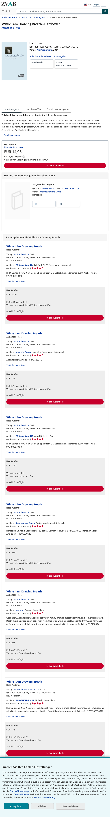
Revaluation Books (25, 523)
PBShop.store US (24, 436)
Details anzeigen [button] (12, 135)
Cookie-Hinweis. (22, 794)
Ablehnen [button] (42, 806)
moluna (20, 610)
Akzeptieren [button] (16, 806)
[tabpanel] (54, 125)
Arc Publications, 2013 (50, 191)
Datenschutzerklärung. (45, 797)
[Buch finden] (105, 11)
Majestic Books (23, 352)
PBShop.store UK (24, 265)
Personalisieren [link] (71, 806)
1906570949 (48, 188)
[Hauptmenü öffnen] (7, 11)
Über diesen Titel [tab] (33, 109)
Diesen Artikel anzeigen (13, 147)
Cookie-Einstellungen (20, 791)
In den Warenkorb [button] (55, 165)
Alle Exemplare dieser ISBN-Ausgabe (47, 56)
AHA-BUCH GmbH (25, 700)
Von (66, 64)
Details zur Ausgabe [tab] (58, 109)
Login (96, 4)
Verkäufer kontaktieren (15, 281)
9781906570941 (73, 188)
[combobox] (59, 11)
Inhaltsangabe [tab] (11, 109)
